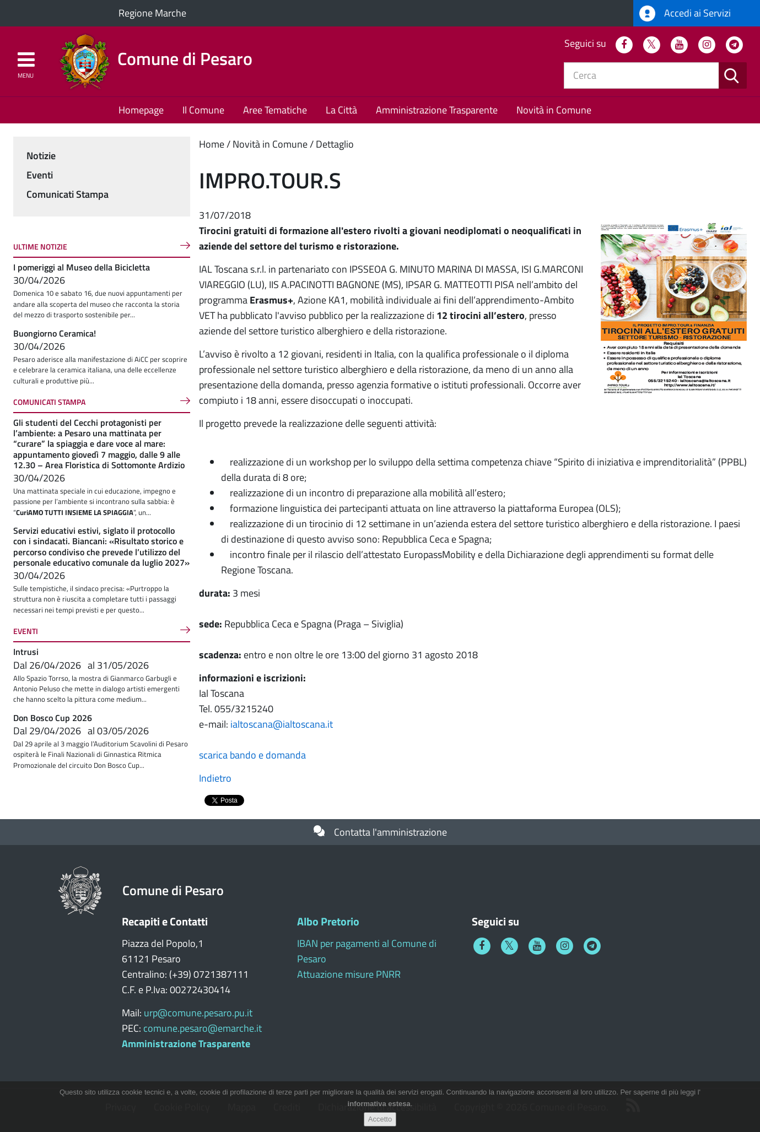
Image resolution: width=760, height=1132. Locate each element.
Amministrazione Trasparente (437, 109)
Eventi (39, 174)
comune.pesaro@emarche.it (202, 1028)
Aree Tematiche (275, 109)
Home (211, 144)
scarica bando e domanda (252, 755)
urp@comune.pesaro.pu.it (198, 1012)
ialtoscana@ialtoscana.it (281, 724)
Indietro (215, 778)
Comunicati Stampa (67, 194)
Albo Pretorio (328, 921)
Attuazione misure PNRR (349, 974)
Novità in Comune (553, 109)
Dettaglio (335, 144)
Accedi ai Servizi (685, 13)
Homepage (141, 109)
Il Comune (203, 109)
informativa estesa (379, 1104)
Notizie (41, 155)
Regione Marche (152, 13)
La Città (341, 109)
